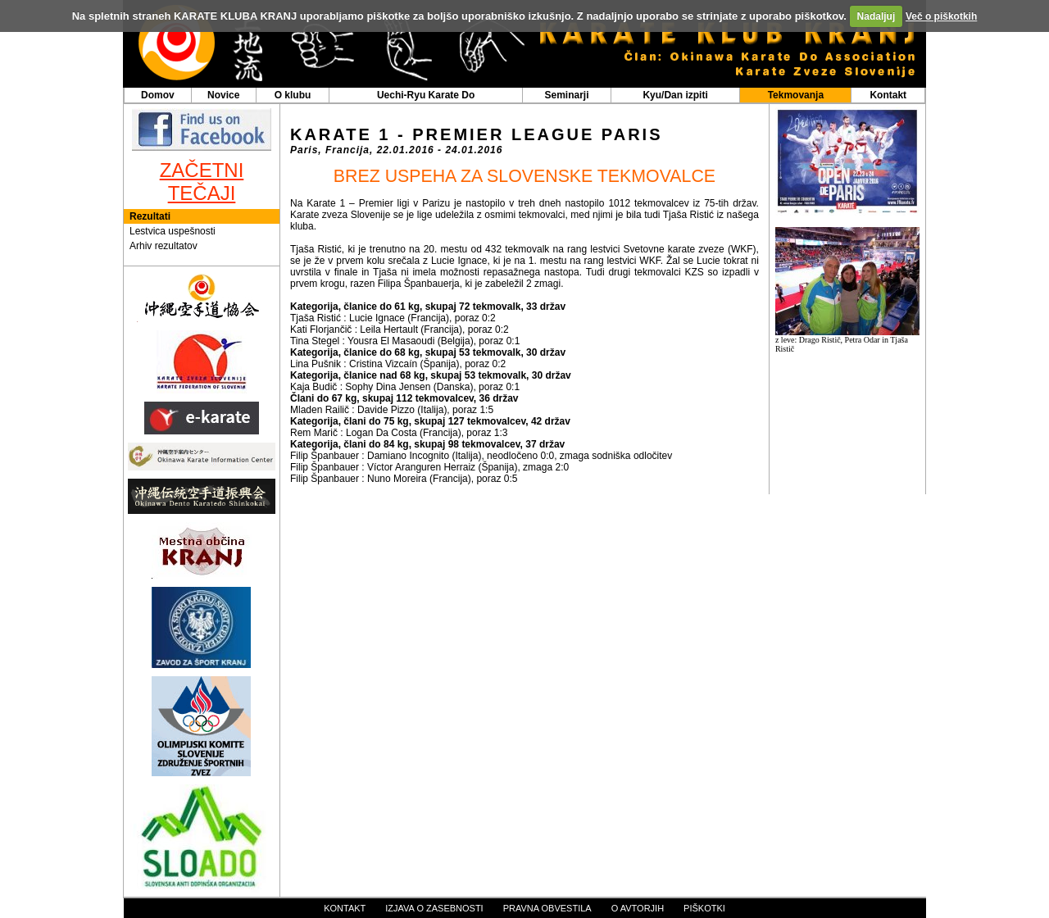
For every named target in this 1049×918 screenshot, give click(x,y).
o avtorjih (637, 908)
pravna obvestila (547, 908)
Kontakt (888, 95)
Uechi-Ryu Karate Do (426, 95)
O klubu (293, 95)
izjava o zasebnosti (434, 908)
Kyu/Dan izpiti (675, 95)
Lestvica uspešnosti (172, 231)
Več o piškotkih (941, 16)
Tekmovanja (796, 95)
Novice (223, 95)
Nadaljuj (876, 16)
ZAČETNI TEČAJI (202, 181)
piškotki (704, 908)
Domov (158, 95)
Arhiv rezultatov (163, 246)
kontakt (345, 908)
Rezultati (149, 216)
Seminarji (566, 95)
